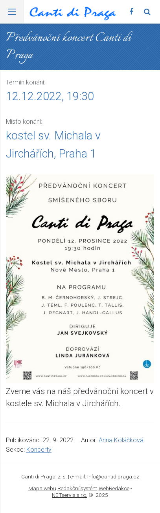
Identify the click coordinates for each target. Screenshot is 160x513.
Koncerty (38, 449)
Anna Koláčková (121, 440)
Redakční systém (77, 488)
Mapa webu (42, 488)
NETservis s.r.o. (69, 495)
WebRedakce (114, 488)
